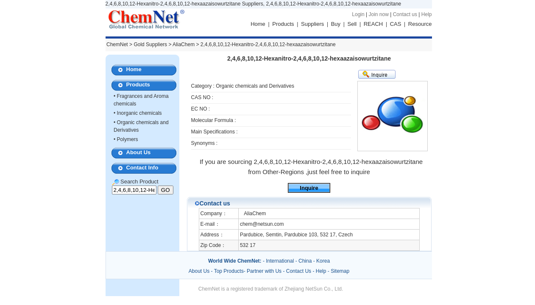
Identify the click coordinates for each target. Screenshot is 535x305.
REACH (373, 24)
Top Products (229, 271)
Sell (352, 24)
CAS (395, 24)
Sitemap (340, 271)
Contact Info (142, 167)
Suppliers (312, 24)
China (305, 261)
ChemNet (117, 44)
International (280, 261)
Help (426, 14)
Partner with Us (265, 271)
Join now (378, 14)
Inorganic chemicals (139, 113)
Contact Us (298, 271)
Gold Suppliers (150, 44)
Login (358, 14)
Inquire (309, 188)
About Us (138, 152)
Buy (335, 24)
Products (283, 24)
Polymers (127, 139)
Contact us (405, 14)
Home (258, 24)
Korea (323, 261)
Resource (420, 24)
